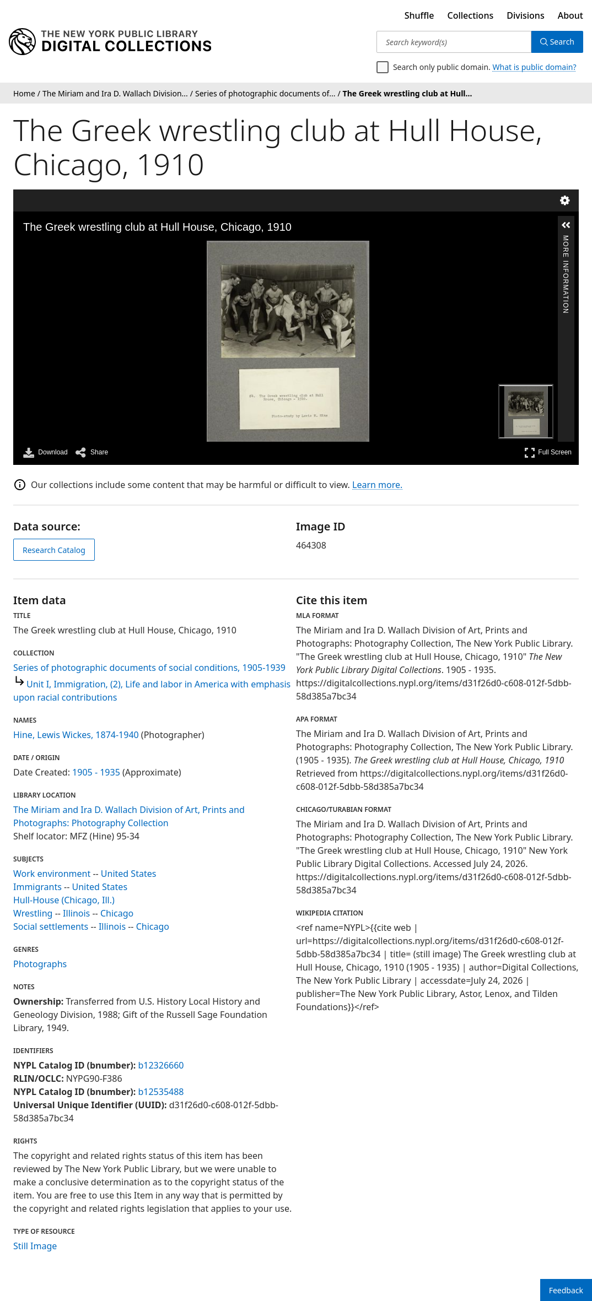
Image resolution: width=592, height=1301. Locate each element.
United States (129, 874)
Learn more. (377, 485)
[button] (566, 225)
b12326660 (161, 1065)
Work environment (51, 874)
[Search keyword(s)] (453, 42)
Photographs (40, 964)
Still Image (35, 1246)
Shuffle (419, 15)
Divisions (525, 15)
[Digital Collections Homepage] (110, 42)
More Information (565, 240)
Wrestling (32, 913)
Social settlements (50, 926)
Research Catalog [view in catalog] (54, 550)
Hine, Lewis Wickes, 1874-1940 (76, 735)
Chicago (116, 913)
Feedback (566, 1290)
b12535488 (161, 1092)
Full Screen (547, 452)
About (570, 15)
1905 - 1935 (96, 772)
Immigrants (37, 887)
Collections (471, 15)
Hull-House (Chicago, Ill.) (64, 900)
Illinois (76, 913)
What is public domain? (535, 67)
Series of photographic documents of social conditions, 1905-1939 (149, 668)
